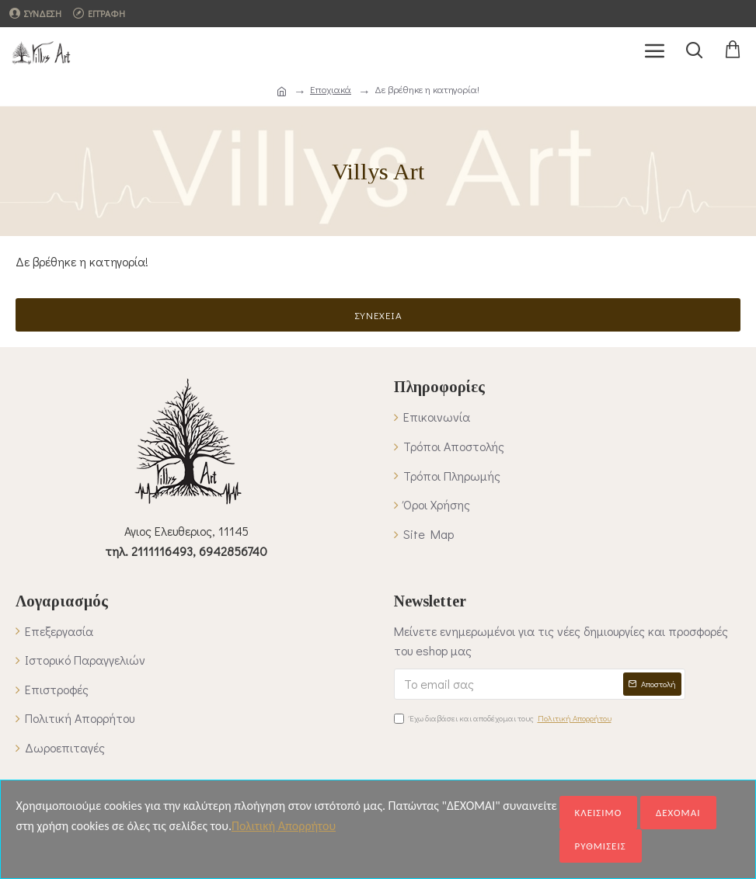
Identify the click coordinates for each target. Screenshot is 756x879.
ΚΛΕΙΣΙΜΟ (598, 812)
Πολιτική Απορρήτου (284, 825)
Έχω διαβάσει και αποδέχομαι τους (504, 718)
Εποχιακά (330, 89)
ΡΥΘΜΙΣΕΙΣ (600, 846)
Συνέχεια (378, 314)
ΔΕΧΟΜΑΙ (678, 812)
